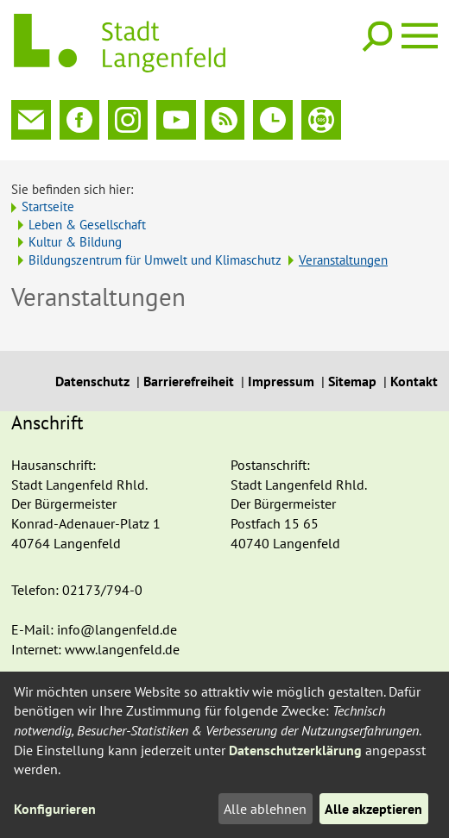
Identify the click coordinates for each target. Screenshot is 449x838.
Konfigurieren (55, 808)
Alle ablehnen (265, 808)
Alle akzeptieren (373, 808)
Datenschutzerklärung (295, 750)
